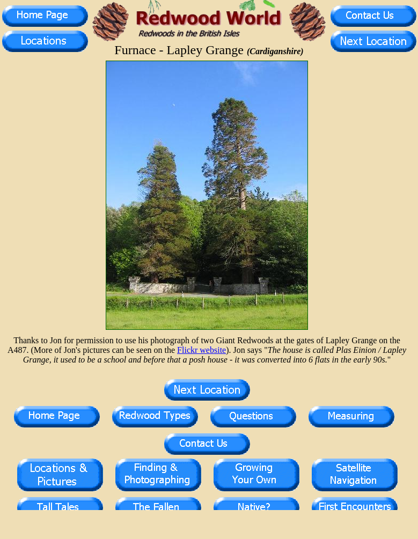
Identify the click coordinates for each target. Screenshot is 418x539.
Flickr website (201, 350)
